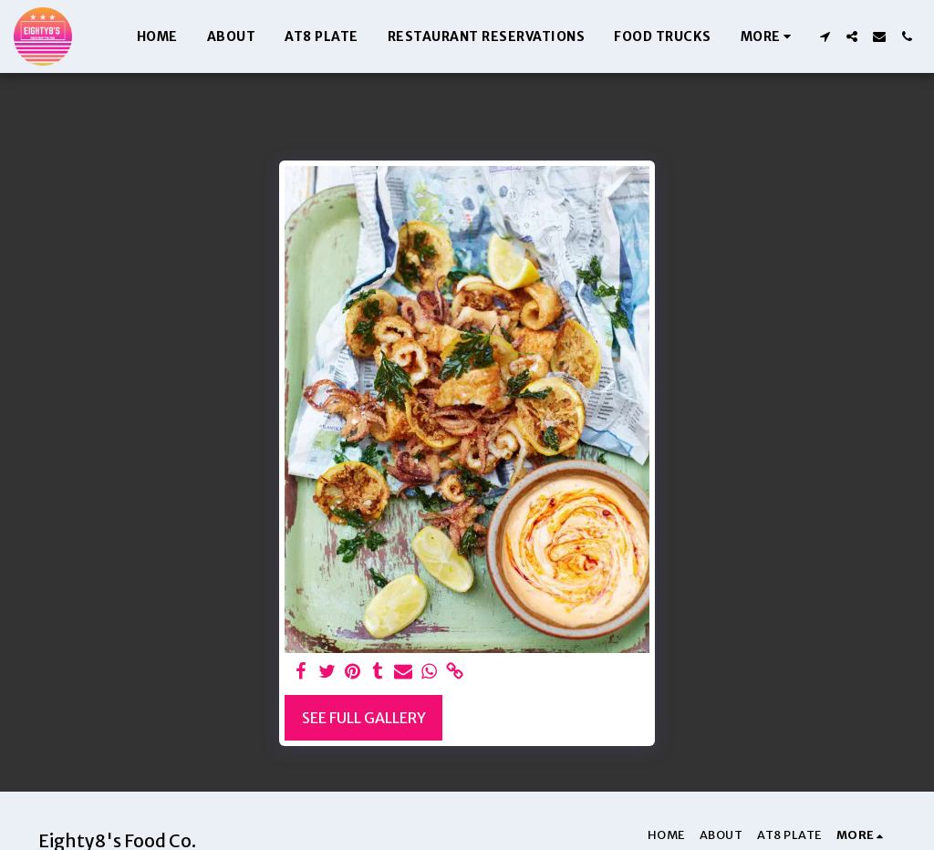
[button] (824, 36)
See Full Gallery (364, 718)
